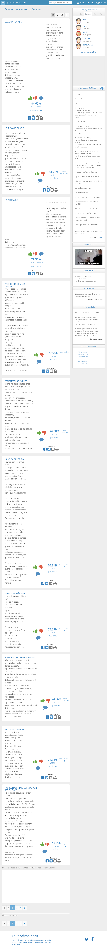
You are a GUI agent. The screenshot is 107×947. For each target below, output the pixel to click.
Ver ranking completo (88, 52)
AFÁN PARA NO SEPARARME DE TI (21, 657)
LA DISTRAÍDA (11, 200)
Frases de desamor (84, 359)
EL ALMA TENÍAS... (13, 21)
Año (100, 14)
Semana (88, 14)
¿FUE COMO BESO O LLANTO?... (14, 129)
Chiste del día (89, 271)
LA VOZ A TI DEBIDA (14, 459)
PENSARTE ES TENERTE (16, 381)
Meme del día (89, 244)
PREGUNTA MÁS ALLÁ (15, 593)
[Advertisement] (24, 40)
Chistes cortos (82, 352)
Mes (94, 14)
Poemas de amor (83, 356)
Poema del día (89, 307)
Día (81, 14)
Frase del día (89, 288)
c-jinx (100, 237)
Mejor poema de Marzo (87, 88)
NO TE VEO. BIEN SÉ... (15, 729)
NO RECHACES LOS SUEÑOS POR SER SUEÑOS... (21, 789)
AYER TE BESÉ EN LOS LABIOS (15, 285)
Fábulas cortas (82, 363)
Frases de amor (83, 361)
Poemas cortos (83, 354)
